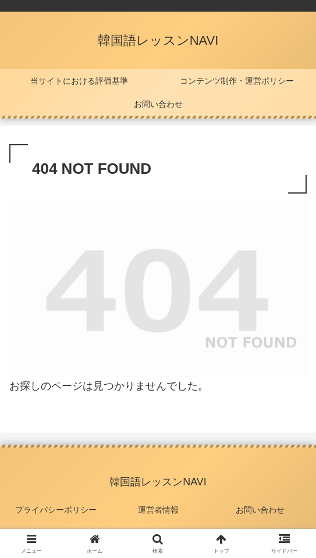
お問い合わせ (260, 509)
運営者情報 (158, 509)
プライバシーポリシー (56, 509)
